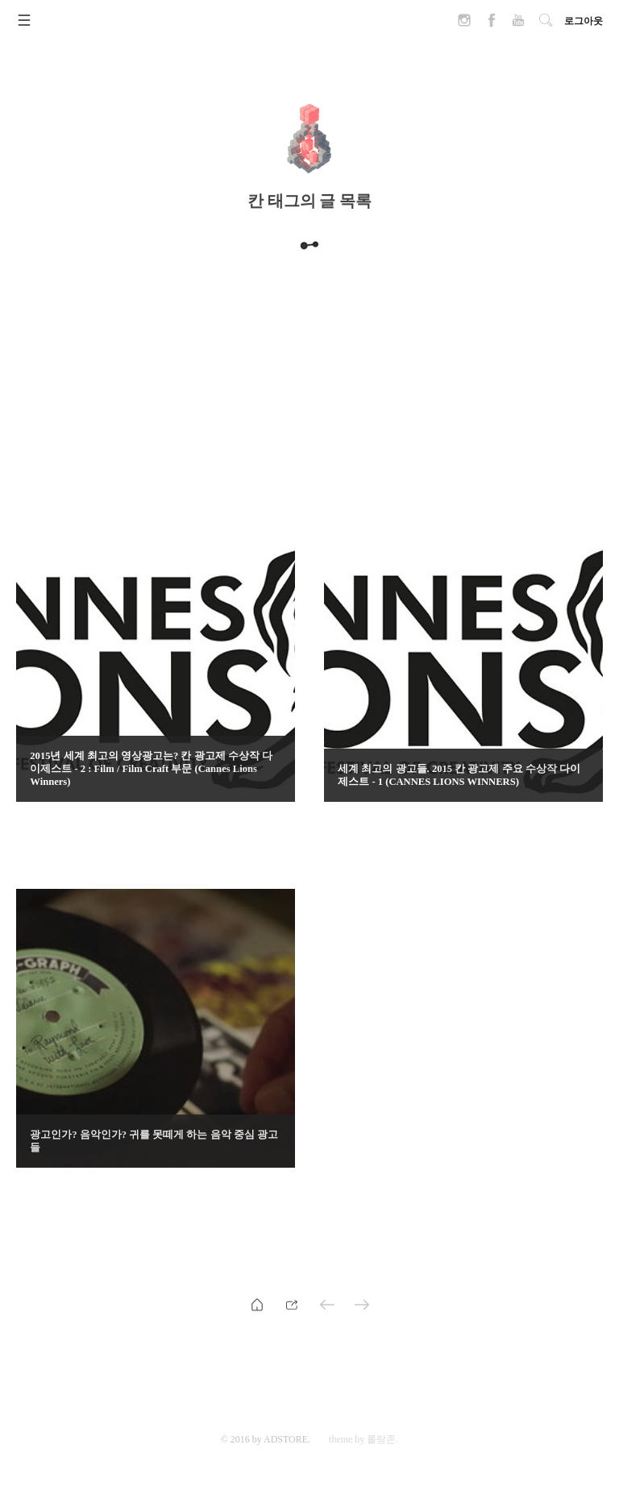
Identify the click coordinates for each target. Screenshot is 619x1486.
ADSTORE (286, 1439)
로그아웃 (583, 21)
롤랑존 (381, 1439)
